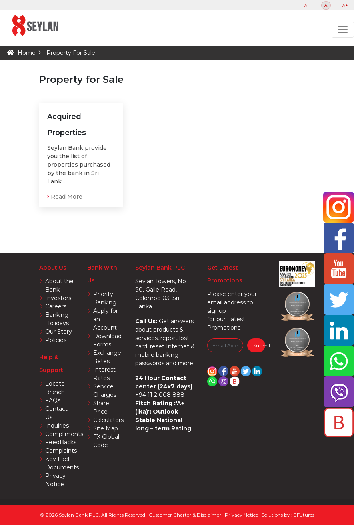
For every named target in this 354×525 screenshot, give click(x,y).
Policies (55, 340)
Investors (58, 298)
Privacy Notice (242, 515)
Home (27, 52)
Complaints (61, 450)
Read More (64, 196)
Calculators (108, 420)
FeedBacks (60, 442)
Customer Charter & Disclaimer (185, 515)
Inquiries (57, 425)
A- (307, 5)
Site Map (105, 428)
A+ (345, 5)
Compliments (64, 434)
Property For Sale (70, 52)
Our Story (58, 331)
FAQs (52, 400)
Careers (55, 306)
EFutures (304, 515)
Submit (259, 345)
